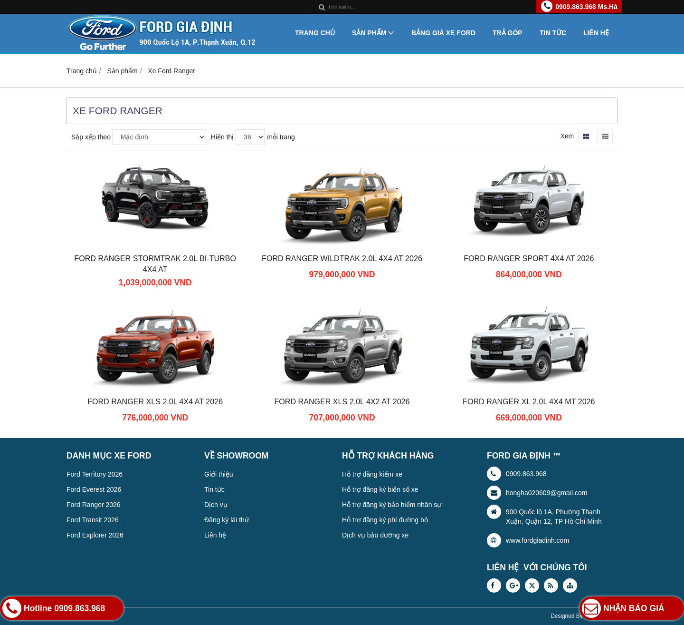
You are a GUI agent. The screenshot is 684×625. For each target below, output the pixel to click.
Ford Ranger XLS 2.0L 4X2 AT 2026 (341, 401)
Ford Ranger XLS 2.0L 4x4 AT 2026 (155, 401)
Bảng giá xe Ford (443, 33)
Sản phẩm (369, 33)
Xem (567, 136)
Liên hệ (596, 33)
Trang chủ (315, 33)
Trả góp (507, 33)
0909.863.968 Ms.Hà (586, 6)
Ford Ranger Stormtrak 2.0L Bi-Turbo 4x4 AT (155, 263)
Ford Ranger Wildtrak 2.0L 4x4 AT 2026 (342, 258)
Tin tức (553, 33)
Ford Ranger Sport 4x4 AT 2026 (529, 258)
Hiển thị (222, 137)
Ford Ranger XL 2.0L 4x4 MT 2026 (529, 401)
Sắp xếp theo (91, 137)
